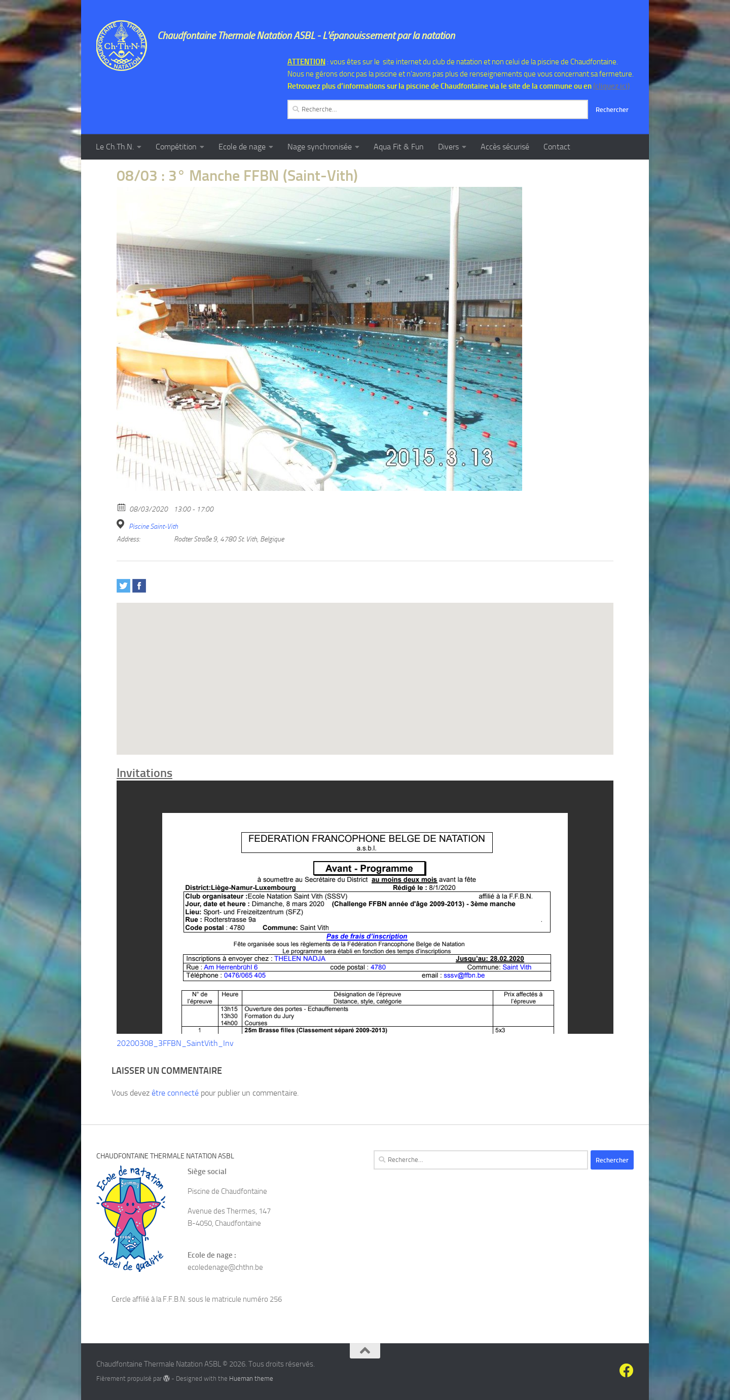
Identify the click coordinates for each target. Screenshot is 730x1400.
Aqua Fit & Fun (399, 146)
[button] (365, 669)
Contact (556, 146)
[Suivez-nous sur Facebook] (626, 1371)
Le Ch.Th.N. (115, 146)
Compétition (176, 146)
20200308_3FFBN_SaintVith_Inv (175, 1043)
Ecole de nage (242, 146)
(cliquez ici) (611, 86)
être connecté (175, 1093)
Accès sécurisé (505, 146)
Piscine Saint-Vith (153, 526)
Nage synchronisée (319, 146)
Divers (448, 146)
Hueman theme (251, 1378)
